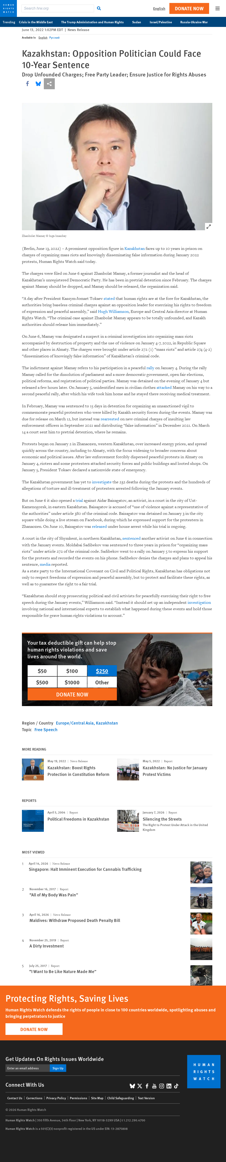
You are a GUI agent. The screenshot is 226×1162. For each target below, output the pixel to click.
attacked (164, 387)
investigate (102, 482)
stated (109, 298)
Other (102, 682)
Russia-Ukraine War (196, 22)
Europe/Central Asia (75, 723)
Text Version (146, 1098)
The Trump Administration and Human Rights (95, 22)
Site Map (97, 1098)
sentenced (131, 538)
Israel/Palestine (163, 22)
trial (79, 500)
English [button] (159, 8)
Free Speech (46, 729)
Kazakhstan (134, 248)
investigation (199, 602)
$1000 (72, 682)
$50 (42, 671)
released (99, 526)
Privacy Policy (56, 1098)
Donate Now (189, 8)
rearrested (110, 419)
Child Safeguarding (120, 1098)
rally (150, 368)
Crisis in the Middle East (38, 22)
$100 (72, 671)
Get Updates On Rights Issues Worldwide (54, 1059)
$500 (42, 682)
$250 (102, 671)
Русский (54, 37)
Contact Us (14, 1098)
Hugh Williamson (113, 311)
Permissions (78, 1098)
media (45, 564)
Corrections (34, 1098)
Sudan (139, 22)
